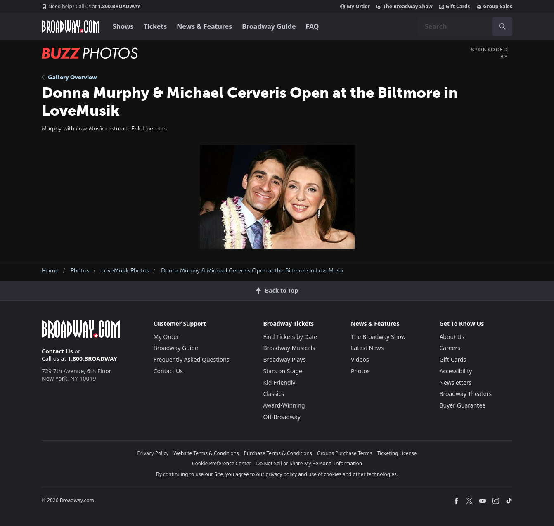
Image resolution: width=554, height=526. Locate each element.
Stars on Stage (282, 371)
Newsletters (455, 382)
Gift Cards (454, 6)
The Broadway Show (404, 6)
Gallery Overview (69, 77)
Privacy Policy (153, 453)
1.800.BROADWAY (91, 6)
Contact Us (57, 351)
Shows (123, 26)
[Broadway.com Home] (70, 26)
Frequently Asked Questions (192, 359)
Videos (360, 359)
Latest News (367, 348)
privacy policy (281, 474)
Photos (80, 270)
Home (50, 270)
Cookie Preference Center (221, 463)
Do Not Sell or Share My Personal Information (309, 463)
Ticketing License (397, 453)
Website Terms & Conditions (206, 453)
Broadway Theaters (465, 394)
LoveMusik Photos (125, 270)
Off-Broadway (282, 417)
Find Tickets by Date (290, 337)
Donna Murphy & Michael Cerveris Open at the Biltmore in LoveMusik (252, 270)
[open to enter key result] (502, 26)
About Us (451, 337)
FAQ (312, 26)
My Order (355, 6)
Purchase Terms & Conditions (278, 453)
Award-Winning (284, 405)
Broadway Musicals (289, 348)
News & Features (204, 26)
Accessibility (455, 371)
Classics (273, 394)
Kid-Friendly (279, 382)
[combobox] (465, 26)
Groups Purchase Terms (344, 453)
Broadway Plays (284, 359)
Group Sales (494, 6)
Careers (449, 348)
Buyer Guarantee (462, 405)
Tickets (155, 26)
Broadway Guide (269, 26)
